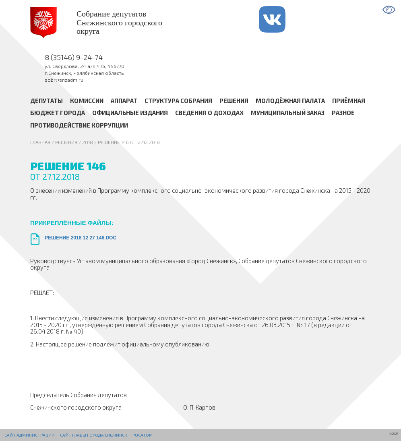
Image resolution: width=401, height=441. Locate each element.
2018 (87, 142)
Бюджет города (57, 113)
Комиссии (86, 100)
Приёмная (348, 100)
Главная (40, 142)
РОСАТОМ (142, 435)
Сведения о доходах (209, 113)
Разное (343, 113)
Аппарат (124, 100)
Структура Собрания (178, 100)
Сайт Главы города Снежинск (93, 435)
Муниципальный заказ (288, 113)
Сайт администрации (29, 435)
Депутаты (46, 100)
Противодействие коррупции (79, 125)
